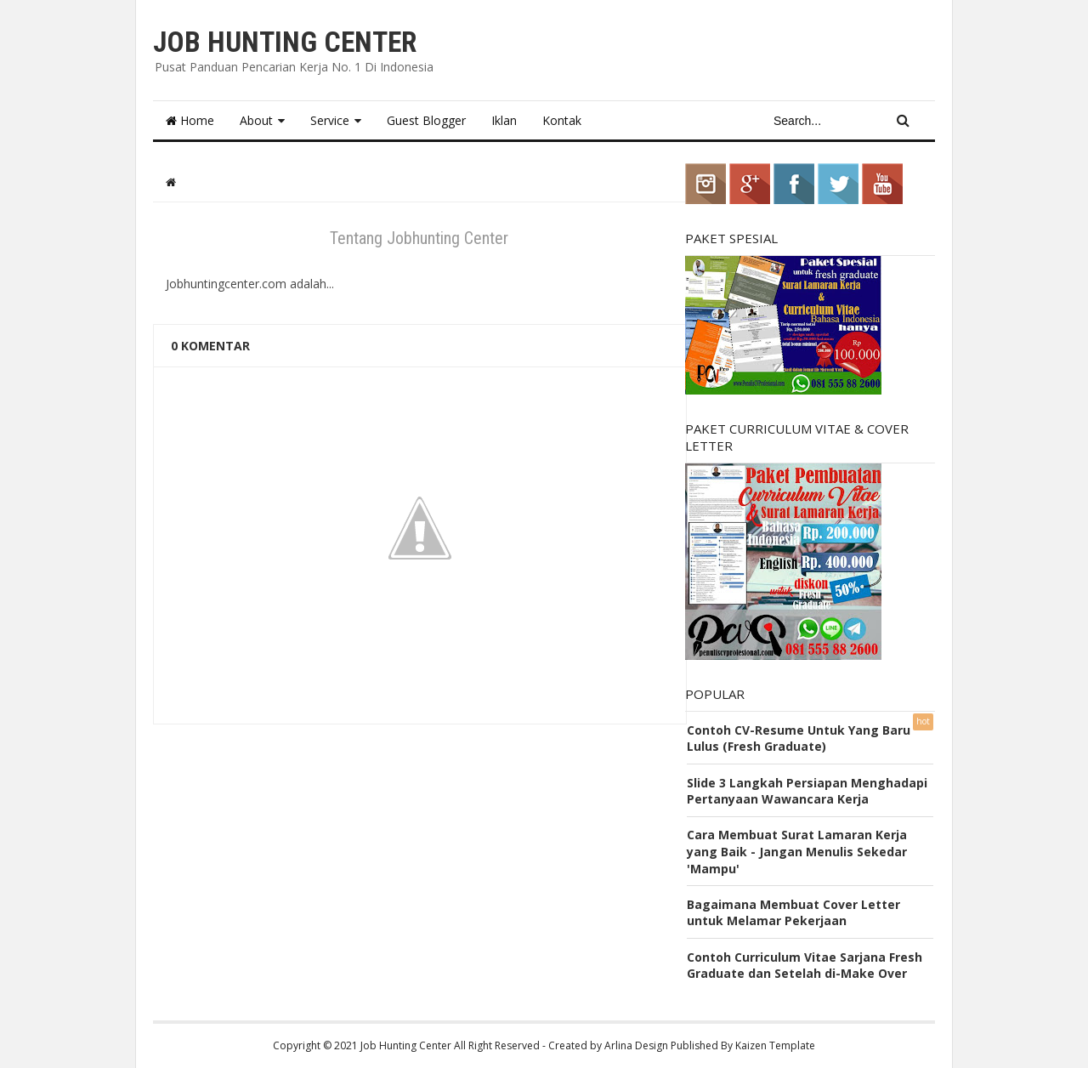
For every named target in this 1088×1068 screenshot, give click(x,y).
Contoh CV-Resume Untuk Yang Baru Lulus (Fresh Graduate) (798, 738)
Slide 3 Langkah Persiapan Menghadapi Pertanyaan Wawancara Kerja (807, 791)
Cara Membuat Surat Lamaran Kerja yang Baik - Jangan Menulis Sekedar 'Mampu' (797, 851)
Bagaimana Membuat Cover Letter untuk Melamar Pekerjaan (793, 912)
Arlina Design (636, 1045)
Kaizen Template (775, 1045)
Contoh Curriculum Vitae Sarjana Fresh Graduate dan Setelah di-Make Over (804, 965)
